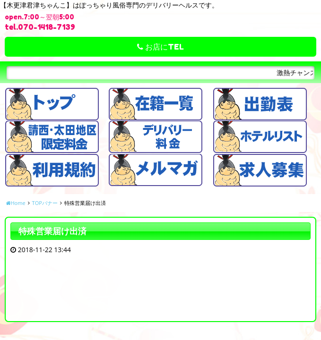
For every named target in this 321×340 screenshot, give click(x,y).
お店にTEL (160, 46)
